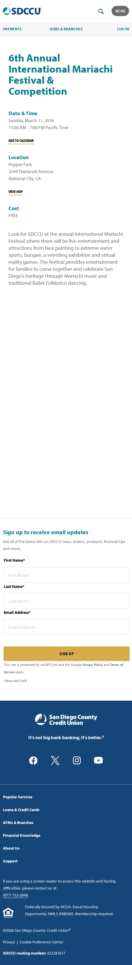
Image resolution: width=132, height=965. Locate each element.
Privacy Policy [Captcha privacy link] (93, 664)
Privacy (9, 942)
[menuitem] (66, 797)
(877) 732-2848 (15, 895)
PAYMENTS (12, 29)
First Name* (14, 560)
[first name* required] (66, 575)
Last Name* (14, 586)
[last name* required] (66, 601)
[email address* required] (66, 627)
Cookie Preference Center (41, 942)
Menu (120, 11)
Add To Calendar (21, 140)
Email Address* (17, 612)
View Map (15, 191)
